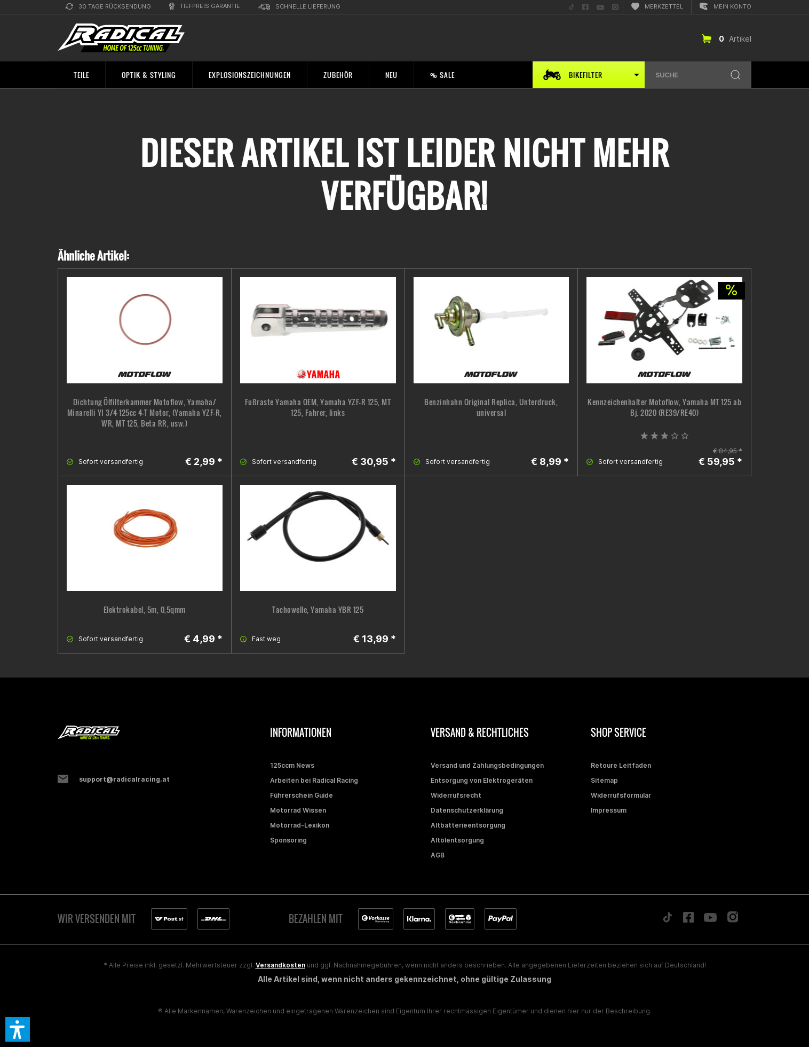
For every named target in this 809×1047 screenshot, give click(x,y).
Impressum (608, 810)
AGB (438, 855)
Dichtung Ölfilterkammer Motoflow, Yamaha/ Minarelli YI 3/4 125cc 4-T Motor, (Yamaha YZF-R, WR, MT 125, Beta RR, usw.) (144, 413)
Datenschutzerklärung (467, 810)
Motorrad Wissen (298, 810)
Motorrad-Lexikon (299, 825)
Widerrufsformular (621, 795)
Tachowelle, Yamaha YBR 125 (317, 609)
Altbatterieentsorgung (468, 825)
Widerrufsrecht (456, 795)
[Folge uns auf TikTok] (571, 7)
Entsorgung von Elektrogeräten (482, 780)
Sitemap (604, 780)
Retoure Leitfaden (621, 765)
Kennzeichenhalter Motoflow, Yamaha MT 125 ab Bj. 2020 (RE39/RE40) (664, 407)
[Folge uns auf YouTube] (600, 7)
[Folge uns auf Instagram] (615, 7)
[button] (17, 1029)
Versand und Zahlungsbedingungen (487, 765)
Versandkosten (280, 965)
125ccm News (292, 765)
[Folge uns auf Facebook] (585, 7)
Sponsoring (288, 840)
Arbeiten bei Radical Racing (314, 780)
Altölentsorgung (457, 840)
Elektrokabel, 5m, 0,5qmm (145, 609)
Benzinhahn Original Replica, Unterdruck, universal (491, 407)
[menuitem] (108, 7)
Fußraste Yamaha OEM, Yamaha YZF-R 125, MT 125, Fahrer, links (318, 407)
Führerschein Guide (301, 795)
